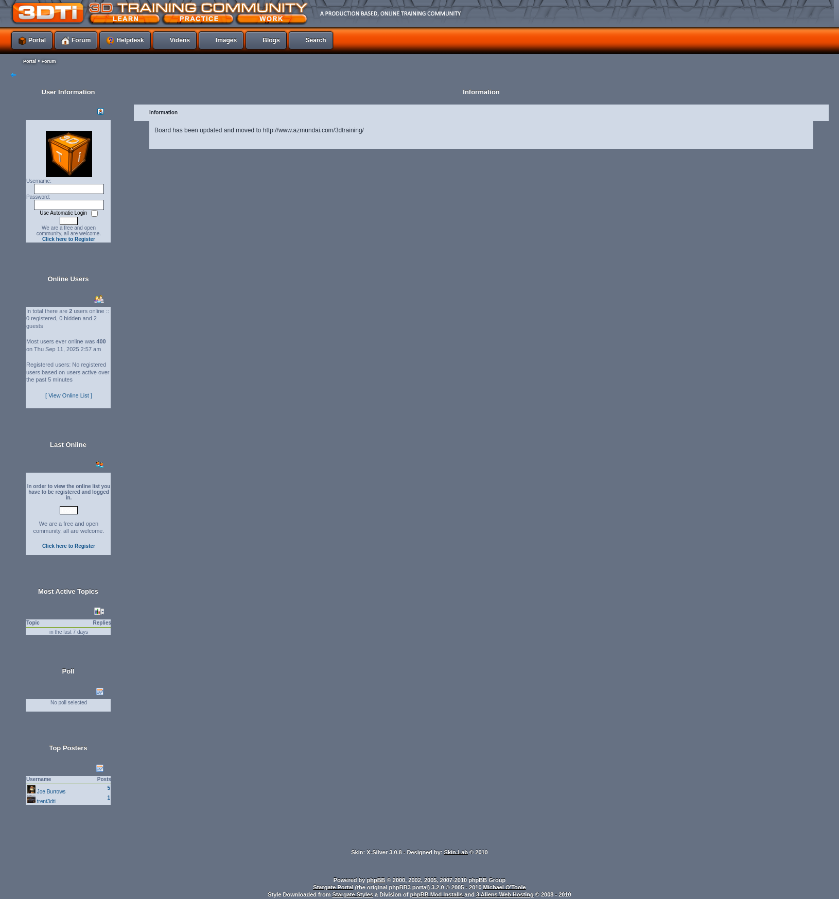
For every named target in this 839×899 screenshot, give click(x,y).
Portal (30, 61)
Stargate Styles (353, 894)
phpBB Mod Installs (437, 894)
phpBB (376, 880)
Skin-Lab (456, 852)
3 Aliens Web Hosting (505, 894)
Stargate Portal (333, 887)
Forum (48, 61)
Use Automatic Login (64, 213)
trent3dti (46, 801)
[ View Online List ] (68, 395)
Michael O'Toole (504, 887)
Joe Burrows (51, 791)
